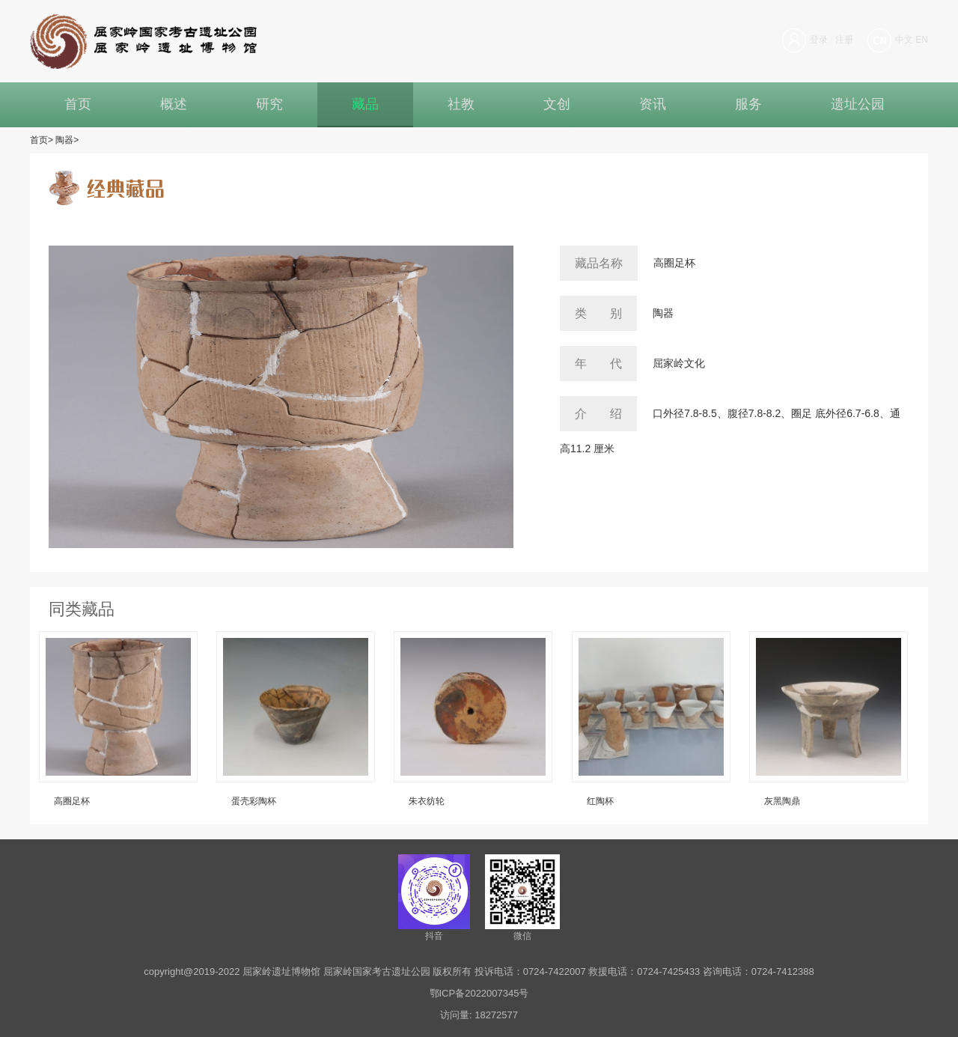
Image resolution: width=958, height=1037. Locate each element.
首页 (77, 104)
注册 (844, 39)
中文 (904, 39)
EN (921, 39)
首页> (41, 140)
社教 (461, 104)
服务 (748, 104)
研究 (269, 104)
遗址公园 (858, 104)
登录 (819, 39)
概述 (173, 104)
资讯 (652, 104)
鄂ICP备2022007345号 (479, 993)
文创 (556, 104)
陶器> (67, 140)
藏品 (365, 104)
